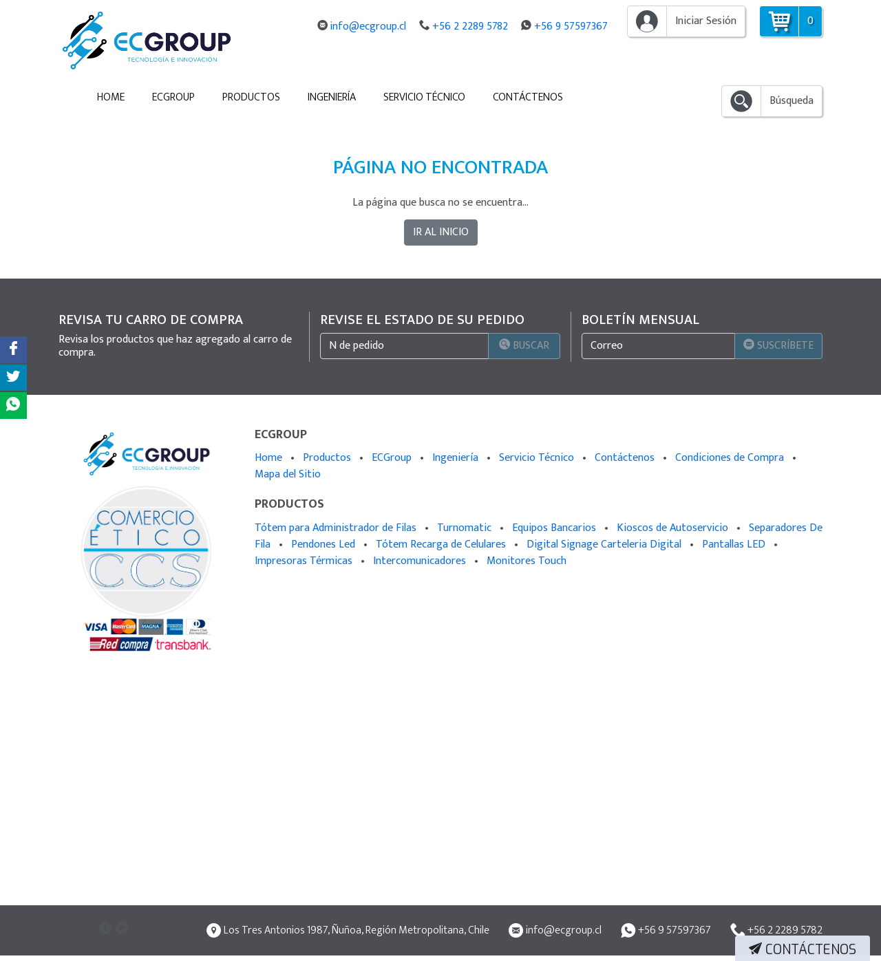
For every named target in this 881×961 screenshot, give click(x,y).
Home (111, 97)
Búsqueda (791, 100)
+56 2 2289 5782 (476, 26)
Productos (251, 97)
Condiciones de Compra (731, 458)
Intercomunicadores (421, 561)
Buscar (516, 345)
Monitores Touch (526, 561)
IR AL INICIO (441, 232)
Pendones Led (324, 544)
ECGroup (173, 97)
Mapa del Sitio (288, 474)
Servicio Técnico (424, 97)
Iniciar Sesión (705, 21)
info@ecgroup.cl (380, 26)
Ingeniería (332, 97)
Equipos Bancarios (555, 528)
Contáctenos (528, 97)
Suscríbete (778, 345)
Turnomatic (465, 528)
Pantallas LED (735, 544)
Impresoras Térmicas (305, 561)
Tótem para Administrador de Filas (337, 528)
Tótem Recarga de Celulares (442, 544)
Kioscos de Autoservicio (674, 528)
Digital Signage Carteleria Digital (605, 544)
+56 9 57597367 (571, 26)
